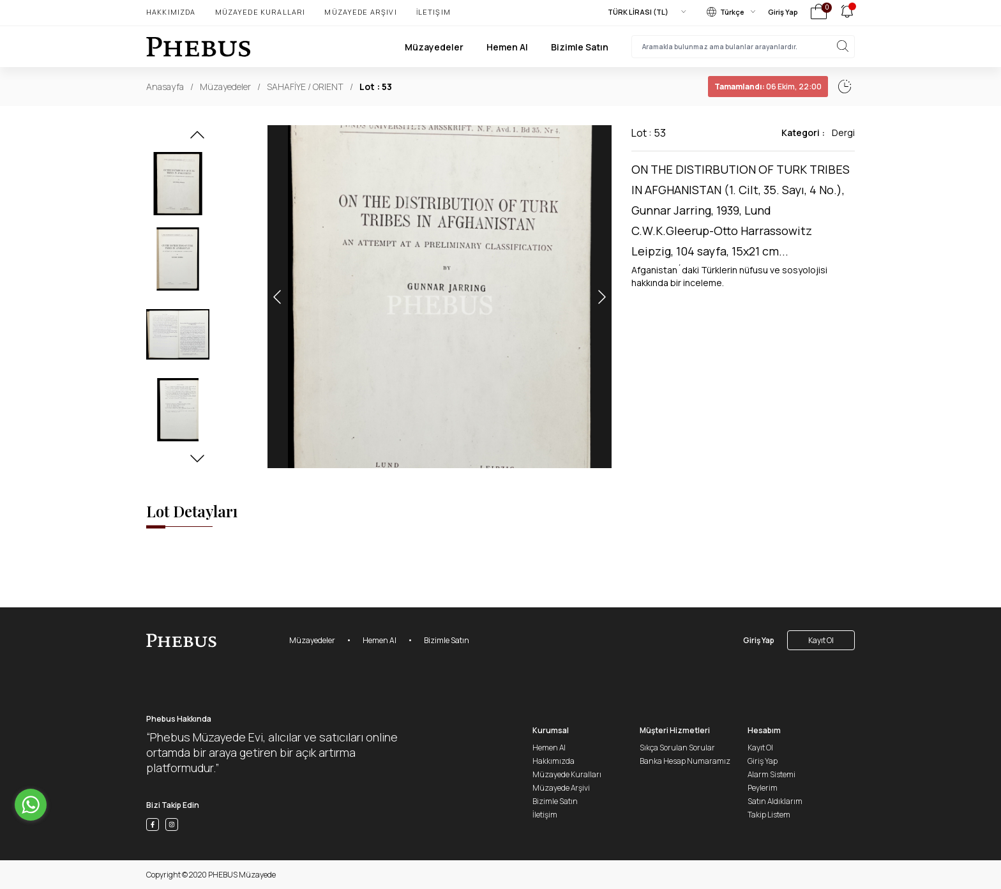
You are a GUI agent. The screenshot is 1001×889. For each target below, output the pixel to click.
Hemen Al (507, 47)
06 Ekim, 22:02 (739, 86)
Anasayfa (165, 86)
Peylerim (763, 787)
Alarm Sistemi (771, 774)
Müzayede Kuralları (260, 12)
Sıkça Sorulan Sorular (677, 747)
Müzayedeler (434, 47)
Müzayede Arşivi (360, 12)
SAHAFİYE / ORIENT (305, 86)
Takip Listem (769, 814)
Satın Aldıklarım (775, 801)
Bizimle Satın (579, 47)
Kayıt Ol (821, 640)
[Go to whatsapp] (31, 805)
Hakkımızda (171, 12)
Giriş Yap (783, 12)
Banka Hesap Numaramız (685, 761)
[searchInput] (743, 46)
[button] (197, 138)
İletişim (433, 12)
